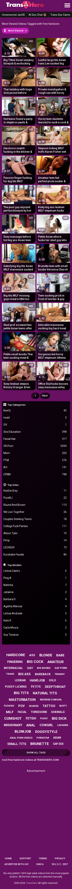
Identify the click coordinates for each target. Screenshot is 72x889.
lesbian (20, 680)
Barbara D (35, 599)
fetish (31, 718)
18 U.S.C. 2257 (59, 864)
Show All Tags (36, 752)
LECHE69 (35, 547)
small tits (16, 744)
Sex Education (35, 431)
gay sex (58, 743)
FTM (35, 460)
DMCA (40, 864)
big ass (24, 674)
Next (45, 395)
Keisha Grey (35, 490)
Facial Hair (35, 439)
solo (52, 680)
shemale (58, 712)
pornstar (42, 738)
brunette (39, 744)
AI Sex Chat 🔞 (37, 14)
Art (35, 467)
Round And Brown (35, 505)
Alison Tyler (35, 533)
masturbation (22, 700)
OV (35, 424)
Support (25, 858)
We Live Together (35, 512)
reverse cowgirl (51, 699)
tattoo (49, 706)
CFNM (35, 474)
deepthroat (55, 687)
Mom (35, 453)
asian (57, 737)
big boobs (43, 668)
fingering (15, 662)
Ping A (35, 578)
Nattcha (35, 585)
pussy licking (16, 686)
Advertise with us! (16, 864)
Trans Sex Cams (60, 14)
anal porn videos (21, 738)
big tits (21, 693)
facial (22, 712)
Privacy (60, 858)
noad (35, 417)
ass (32, 655)
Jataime (35, 592)
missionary (13, 725)
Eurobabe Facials (35, 554)
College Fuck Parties (35, 526)
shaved (34, 705)
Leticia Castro (35, 571)
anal (30, 725)
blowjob (23, 731)
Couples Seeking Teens (35, 519)
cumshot (13, 718)
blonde (45, 655)
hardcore (15, 655)
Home (8, 858)
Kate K (35, 620)
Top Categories (16, 404)
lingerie (62, 725)
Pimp (35, 540)
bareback (42, 674)
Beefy (35, 410)
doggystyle (46, 732)
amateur (55, 662)
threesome (39, 712)
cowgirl (46, 725)
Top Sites (13, 484)
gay (30, 668)
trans (10, 674)
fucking (9, 705)
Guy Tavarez (35, 634)
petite (36, 686)
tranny (60, 674)
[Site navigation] (67, 5)
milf (10, 712)
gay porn (61, 668)
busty (63, 705)
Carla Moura (35, 627)
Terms (43, 858)
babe (60, 655)
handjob (37, 680)
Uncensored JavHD (13, 14)
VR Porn (35, 446)
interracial (13, 668)
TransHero (31, 883)
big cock (35, 661)
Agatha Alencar (35, 606)
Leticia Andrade (35, 613)
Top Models (14, 565)
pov (21, 706)
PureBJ (35, 497)
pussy (44, 718)
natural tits (45, 693)
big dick (59, 718)
